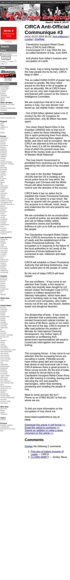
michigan (3, 346)
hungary (3, 171)
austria (3, 143)
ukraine (3, 230)
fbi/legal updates (6, 425)
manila (2, 287)
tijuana (2, 267)
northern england (6, 201)
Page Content (6, 2)
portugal (3, 212)
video (2, 64)
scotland (3, 221)
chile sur (3, 247)
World (2, 101)
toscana (3, 228)
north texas (4, 361)
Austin (2, 315)
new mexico (4, 355)
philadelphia (4, 366)
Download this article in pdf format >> (45, 425)
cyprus (2, 160)
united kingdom (6, 232)
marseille (3, 193)
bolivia (2, 241)
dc (1, 329)
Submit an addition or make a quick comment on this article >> (44, 431)
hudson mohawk (6, 335)
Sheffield (39, 39)
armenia (3, 140)
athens (3, 142)
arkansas (3, 309)
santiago (3, 265)
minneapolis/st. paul (7, 350)
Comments (34, 440)
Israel (2, 412)
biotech (3, 420)
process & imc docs (7, 429)
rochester (3, 374)
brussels (3, 153)
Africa (2, 132)
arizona (3, 307)
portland (3, 370)
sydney (3, 294)
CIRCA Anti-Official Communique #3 (47, 29)
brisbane (3, 280)
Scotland (3, 110)
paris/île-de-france (7, 204)
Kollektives (4, 84)
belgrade (3, 151)
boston (3, 318)
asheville (3, 311)
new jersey (4, 353)
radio (2, 125)
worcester (4, 403)
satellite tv (4, 127)
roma (2, 213)
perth (2, 291)
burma (2, 281)
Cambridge (4, 88)
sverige (3, 223)
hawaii (2, 331)
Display (29, 446)
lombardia (4, 188)
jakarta (3, 285)
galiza (2, 166)
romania (3, 215)
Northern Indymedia (7, 108)
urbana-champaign (7, 397)
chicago (3, 322)
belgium (3, 149)
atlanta (3, 313)
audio (11, 61)
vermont (3, 399)
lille (1, 184)
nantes (3, 195)
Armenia (3, 408)
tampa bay (4, 394)
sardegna (3, 219)
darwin (2, 283)
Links (2, 67)
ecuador (3, 254)
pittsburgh (4, 368)
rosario (3, 263)
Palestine (3, 414)
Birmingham (4, 86)
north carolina (5, 359)
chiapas (3, 243)
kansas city (4, 337)
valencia (3, 234)
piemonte (3, 208)
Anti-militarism (60, 36)
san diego (4, 379)
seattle (2, 392)
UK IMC (33, 2)
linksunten (4, 186)
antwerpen (4, 138)
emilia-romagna (6, 162)
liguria (2, 182)
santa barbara (5, 386)
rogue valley (4, 375)
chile (2, 245)
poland (3, 210)
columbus (4, 327)
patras (2, 206)
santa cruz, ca (5, 388)
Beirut (2, 410)
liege (2, 180)
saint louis (4, 377)
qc (1, 293)
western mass (5, 401)
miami (2, 344)
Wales (2, 99)
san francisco (5, 381)
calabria (3, 156)
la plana (3, 178)
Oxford (3, 93)
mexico (3, 256)
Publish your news (8, 33)
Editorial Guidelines (46, 2)
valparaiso (4, 270)
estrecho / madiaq (7, 164)
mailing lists (4, 427)
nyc (1, 362)
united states (5, 396)
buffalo (2, 320)
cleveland (3, 324)
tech (2, 431)
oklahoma (4, 364)
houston (3, 333)
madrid (3, 189)
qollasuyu (3, 261)
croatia (3, 158)
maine (2, 342)
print (2, 123)
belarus (3, 147)
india (2, 300)
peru (2, 258)
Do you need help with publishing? (9, 40)
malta (2, 191)
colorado (3, 326)
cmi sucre (4, 250)
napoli (2, 197)
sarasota (3, 390)
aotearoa (3, 278)
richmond (3, 372)
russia (2, 217)
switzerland (4, 224)
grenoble (3, 169)
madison (3, 340)
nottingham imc (6, 202)
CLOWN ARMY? (40, 457)
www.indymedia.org (7, 118)
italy (1, 177)
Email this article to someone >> (42, 427)
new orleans (4, 357)
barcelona (4, 145)
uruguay (3, 269)
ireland (3, 173)
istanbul (3, 175)
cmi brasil (3, 248)
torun (2, 226)
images (3, 61)
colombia (3, 252)
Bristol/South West (7, 104)
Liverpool (3, 90)
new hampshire (6, 351)
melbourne (4, 289)
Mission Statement (62, 2)
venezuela (4, 272)
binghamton (4, 316)
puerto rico (4, 259)
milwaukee (4, 348)
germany (3, 167)
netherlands (4, 199)
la (1, 339)
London (29, 39)
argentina (3, 239)
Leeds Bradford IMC (20, 2)
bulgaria (3, 155)
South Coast (5, 97)
